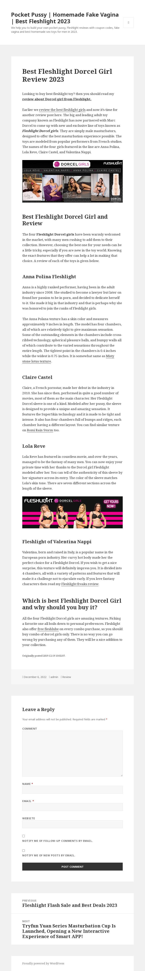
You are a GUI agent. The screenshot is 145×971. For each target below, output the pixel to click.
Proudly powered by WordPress (43, 963)
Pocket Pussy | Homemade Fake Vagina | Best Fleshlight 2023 (65, 18)
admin (54, 677)
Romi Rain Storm (40, 430)
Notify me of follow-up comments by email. (57, 841)
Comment (29, 728)
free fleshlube (48, 629)
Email (28, 801)
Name (27, 784)
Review (66, 677)
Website (28, 818)
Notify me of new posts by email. (48, 855)
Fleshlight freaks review (79, 584)
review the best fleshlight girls (62, 109)
